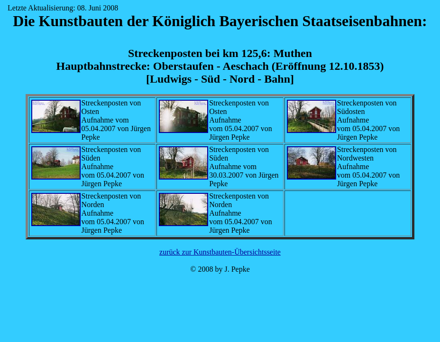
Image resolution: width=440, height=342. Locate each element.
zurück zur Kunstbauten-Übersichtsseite (220, 252)
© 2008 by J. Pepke (219, 269)
